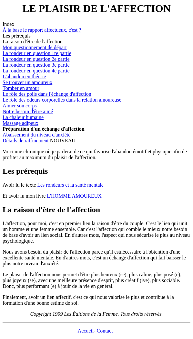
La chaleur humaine (23, 117)
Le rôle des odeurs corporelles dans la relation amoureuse (62, 100)
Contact (105, 331)
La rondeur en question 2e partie (36, 59)
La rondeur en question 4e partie (36, 70)
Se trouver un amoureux (27, 82)
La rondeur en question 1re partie (37, 53)
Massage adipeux (20, 123)
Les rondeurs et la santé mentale (70, 185)
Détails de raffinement (26, 140)
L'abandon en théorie (24, 76)
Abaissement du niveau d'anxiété (36, 134)
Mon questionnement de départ (35, 47)
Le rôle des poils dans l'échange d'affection (47, 94)
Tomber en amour (21, 88)
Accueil (86, 331)
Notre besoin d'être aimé (28, 111)
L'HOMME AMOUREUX (74, 196)
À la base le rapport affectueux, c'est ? (42, 30)
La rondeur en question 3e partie (36, 65)
